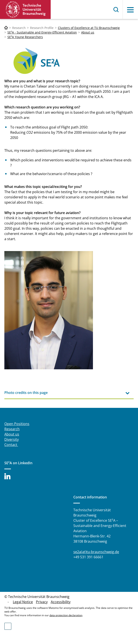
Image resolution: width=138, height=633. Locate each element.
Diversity (11, 439)
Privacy (42, 601)
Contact (11, 444)
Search (116, 9)
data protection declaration (65, 615)
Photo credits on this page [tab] (26, 392)
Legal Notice (23, 601)
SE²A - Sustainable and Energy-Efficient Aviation (42, 32)
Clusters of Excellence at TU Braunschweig (89, 28)
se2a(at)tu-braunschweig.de (96, 551)
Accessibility (61, 601)
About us (87, 32)
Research (12, 429)
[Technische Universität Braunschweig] (6, 28)
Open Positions (16, 423)
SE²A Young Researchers (25, 37)
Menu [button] (130, 9)
